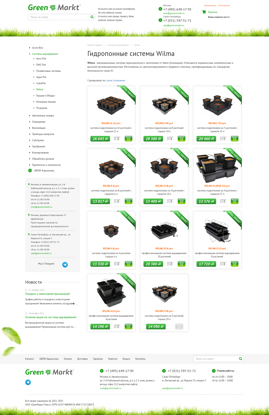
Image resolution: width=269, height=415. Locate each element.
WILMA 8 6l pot (111, 185)
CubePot (41, 83)
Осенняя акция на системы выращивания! (50, 317)
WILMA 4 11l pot (111, 311)
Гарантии (98, 358)
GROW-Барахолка (44, 170)
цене (109, 80)
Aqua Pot (41, 77)
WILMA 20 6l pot (164, 248)
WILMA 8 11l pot (217, 248)
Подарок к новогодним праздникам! (47, 294)
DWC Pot (41, 64)
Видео (126, 358)
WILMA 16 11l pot (111, 123)
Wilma (39, 89)
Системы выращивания (118, 45)
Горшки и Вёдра (45, 95)
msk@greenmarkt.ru (174, 13)
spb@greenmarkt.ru (173, 25)
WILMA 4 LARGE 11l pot (217, 185)
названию (119, 80)
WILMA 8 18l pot (164, 123)
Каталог (29, 358)
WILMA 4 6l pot (111, 248)
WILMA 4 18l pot (164, 185)
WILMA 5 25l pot (217, 123)
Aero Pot (41, 58)
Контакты (140, 358)
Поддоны (41, 108)
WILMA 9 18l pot (164, 311)
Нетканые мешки (46, 101)
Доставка (82, 358)
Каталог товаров (94, 45)
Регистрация (224, 5)
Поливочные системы (48, 71)
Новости (112, 358)
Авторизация (210, 5)
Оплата (68, 358)
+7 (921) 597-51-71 (177, 20)
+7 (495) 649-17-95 (177, 9)
